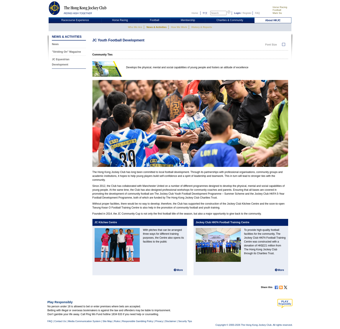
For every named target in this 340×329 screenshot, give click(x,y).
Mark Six (277, 13)
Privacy (159, 321)
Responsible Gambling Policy (137, 321)
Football (277, 10)
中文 (205, 13)
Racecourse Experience (75, 20)
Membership (188, 20)
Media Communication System (84, 321)
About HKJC (273, 20)
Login (237, 13)
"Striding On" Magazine (66, 51)
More (180, 270)
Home (195, 13)
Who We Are (135, 27)
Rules (117, 321)
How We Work (179, 27)
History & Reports (201, 27)
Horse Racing (280, 7)
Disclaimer (170, 321)
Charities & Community (230, 20)
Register (247, 13)
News (55, 44)
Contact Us (60, 321)
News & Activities (156, 27)
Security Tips (185, 321)
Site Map (107, 321)
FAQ (257, 13)
